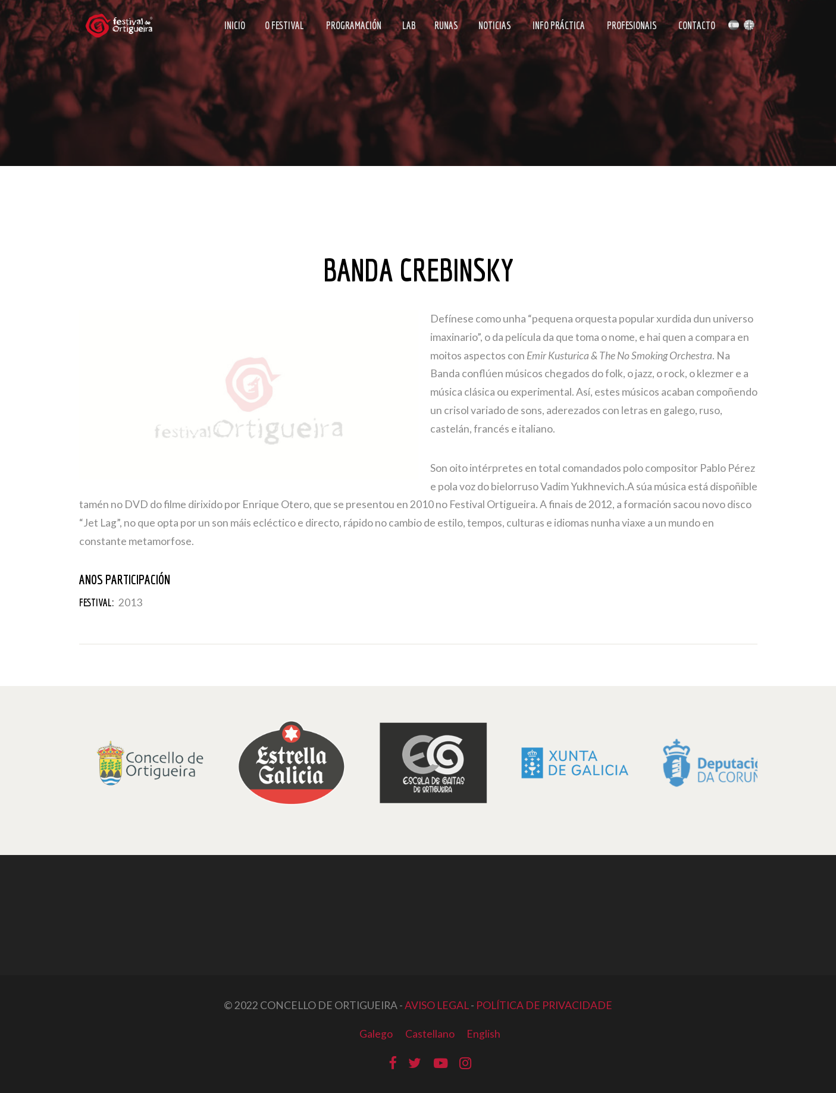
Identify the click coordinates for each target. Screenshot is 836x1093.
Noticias (494, 25)
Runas (446, 25)
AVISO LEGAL (437, 1005)
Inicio (234, 25)
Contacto (696, 25)
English (483, 1034)
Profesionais (632, 25)
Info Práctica (559, 25)
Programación (353, 25)
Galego (376, 1034)
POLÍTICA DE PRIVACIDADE (544, 1005)
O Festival (284, 25)
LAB (409, 25)
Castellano (430, 1034)
